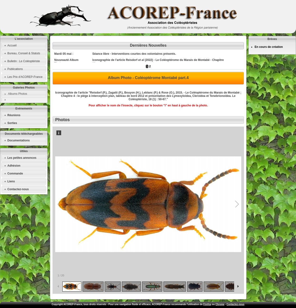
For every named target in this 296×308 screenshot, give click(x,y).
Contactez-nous (18, 189)
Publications (15, 69)
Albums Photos (17, 93)
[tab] (23, 94)
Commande (15, 173)
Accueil (12, 45)
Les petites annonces (21, 157)
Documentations (18, 140)
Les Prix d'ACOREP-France (25, 77)
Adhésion (13, 165)
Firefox (207, 304)
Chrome (219, 304)
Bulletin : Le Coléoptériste (23, 61)
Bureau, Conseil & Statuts (23, 53)
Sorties (12, 123)
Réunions (13, 115)
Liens (11, 181)
